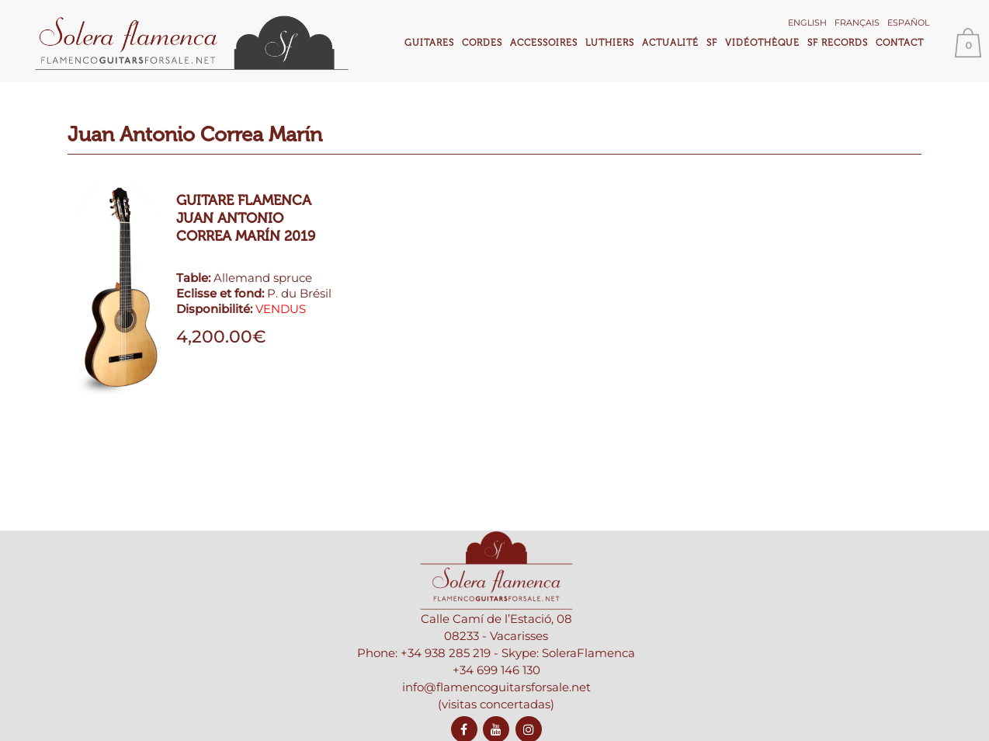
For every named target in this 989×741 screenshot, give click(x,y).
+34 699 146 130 (496, 670)
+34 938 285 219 (446, 652)
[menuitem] (807, 21)
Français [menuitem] (857, 22)
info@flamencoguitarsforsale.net (496, 687)
